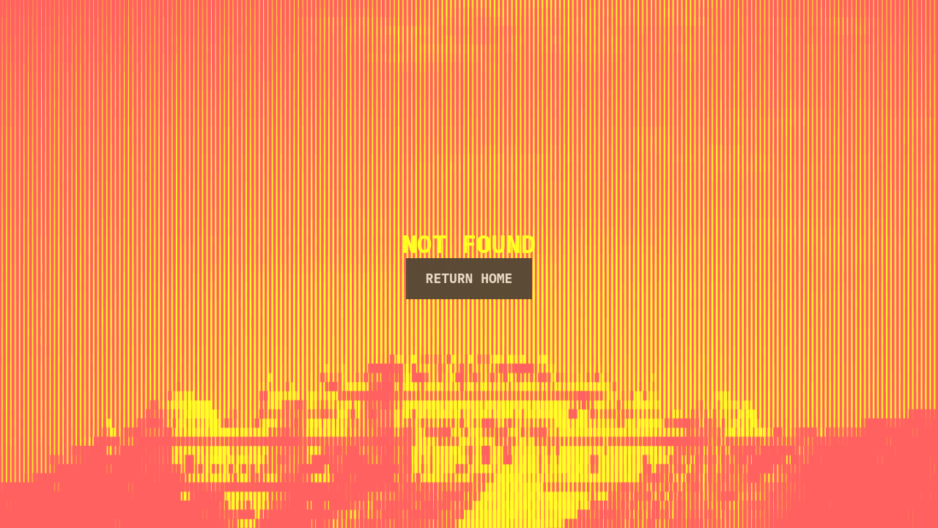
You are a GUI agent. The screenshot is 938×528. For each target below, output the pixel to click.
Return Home (469, 278)
